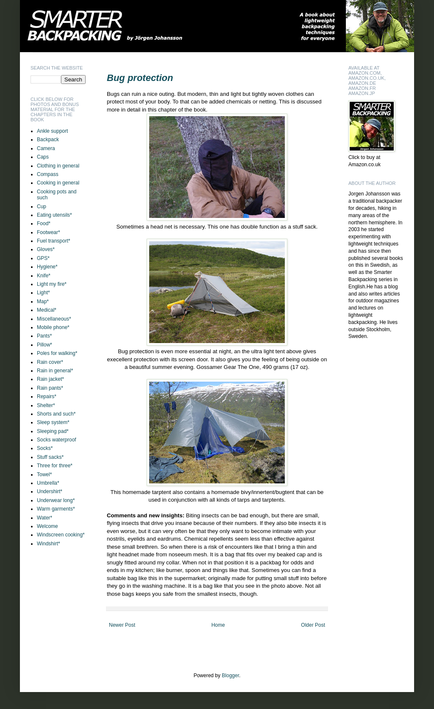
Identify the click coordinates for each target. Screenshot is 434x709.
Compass (47, 174)
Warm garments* (56, 509)
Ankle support (52, 131)
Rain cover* (50, 362)
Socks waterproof (56, 440)
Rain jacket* (50, 379)
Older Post (313, 625)
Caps (43, 157)
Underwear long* (56, 500)
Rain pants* (50, 388)
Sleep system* (53, 422)
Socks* (45, 448)
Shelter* (46, 405)
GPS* (43, 258)
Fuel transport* (53, 241)
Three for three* (54, 466)
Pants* (44, 336)
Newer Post (122, 625)
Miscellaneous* (54, 319)
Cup (41, 206)
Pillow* (44, 345)
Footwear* (48, 232)
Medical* (46, 310)
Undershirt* (49, 491)
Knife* (43, 276)
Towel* (44, 474)
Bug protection (140, 78)
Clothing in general (58, 166)
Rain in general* (55, 371)
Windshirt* (48, 544)
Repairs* (46, 396)
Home (218, 625)
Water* (44, 518)
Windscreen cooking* (61, 535)
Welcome (47, 526)
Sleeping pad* (53, 431)
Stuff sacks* (50, 457)
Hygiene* (47, 267)
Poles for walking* (57, 353)
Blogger (230, 675)
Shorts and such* (56, 414)
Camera (46, 148)
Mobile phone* (53, 327)
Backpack (48, 139)
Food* (43, 223)
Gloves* (46, 249)
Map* (43, 301)
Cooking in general (58, 183)
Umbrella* (48, 483)
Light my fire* (52, 284)
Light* (43, 293)
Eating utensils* (54, 215)
